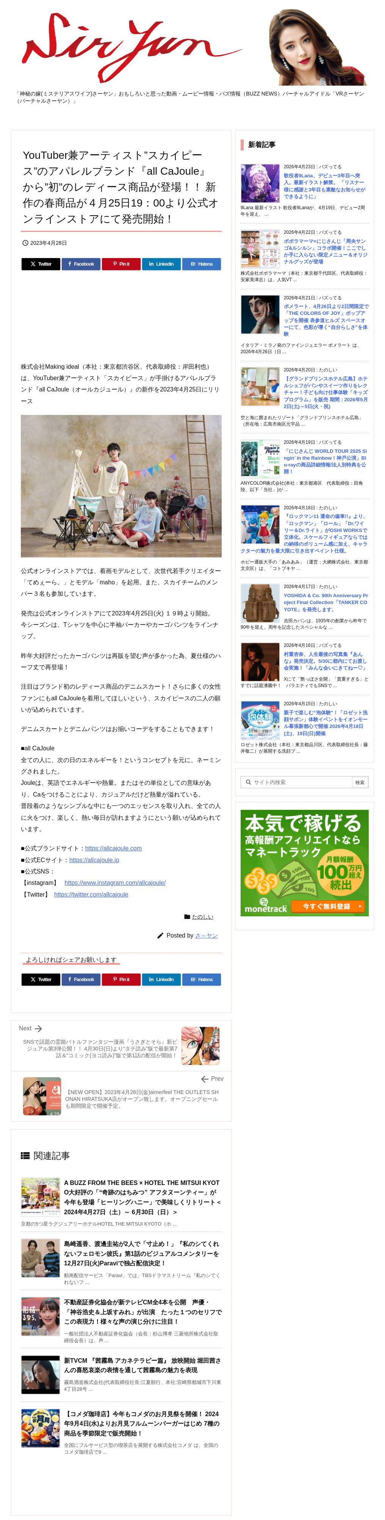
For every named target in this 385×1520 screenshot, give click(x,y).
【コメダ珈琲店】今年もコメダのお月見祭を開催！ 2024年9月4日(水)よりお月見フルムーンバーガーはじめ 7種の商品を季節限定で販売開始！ (141, 1424)
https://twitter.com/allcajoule (91, 894)
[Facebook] (81, 264)
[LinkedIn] (161, 264)
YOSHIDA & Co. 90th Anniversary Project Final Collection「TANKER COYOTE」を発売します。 (326, 602)
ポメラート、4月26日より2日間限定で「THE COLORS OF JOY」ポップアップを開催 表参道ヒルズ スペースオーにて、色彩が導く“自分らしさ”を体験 (326, 320)
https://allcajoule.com (113, 848)
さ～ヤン (206, 935)
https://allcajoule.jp (94, 860)
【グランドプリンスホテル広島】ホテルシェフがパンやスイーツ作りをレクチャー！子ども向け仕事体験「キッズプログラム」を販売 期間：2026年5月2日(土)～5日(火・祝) (326, 392)
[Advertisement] (121, 1478)
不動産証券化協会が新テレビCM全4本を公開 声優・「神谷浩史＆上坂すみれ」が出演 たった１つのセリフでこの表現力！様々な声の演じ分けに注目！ (143, 1312)
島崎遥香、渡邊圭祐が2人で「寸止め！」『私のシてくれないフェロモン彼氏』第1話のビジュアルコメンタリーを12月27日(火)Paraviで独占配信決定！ (141, 1253)
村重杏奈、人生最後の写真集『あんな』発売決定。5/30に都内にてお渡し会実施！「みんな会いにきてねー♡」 (326, 661)
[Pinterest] (121, 264)
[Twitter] (41, 264)
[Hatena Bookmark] (201, 264)
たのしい (202, 917)
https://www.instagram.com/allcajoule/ (115, 883)
